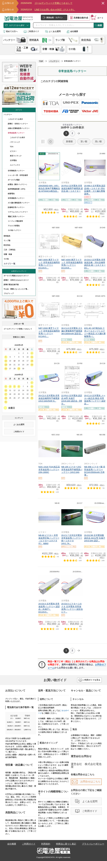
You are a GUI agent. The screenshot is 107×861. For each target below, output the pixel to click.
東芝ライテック (16, 156)
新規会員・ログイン (53, 17)
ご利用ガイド (31, 31)
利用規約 (45, 844)
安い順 (84, 141)
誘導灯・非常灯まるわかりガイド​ (16, 280)
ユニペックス (15, 165)
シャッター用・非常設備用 (18, 175)
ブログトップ (9, 293)
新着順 (69, 141)
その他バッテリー (14, 230)
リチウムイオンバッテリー (18, 212)
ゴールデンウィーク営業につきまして (18, 329)
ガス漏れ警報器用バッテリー (19, 203)
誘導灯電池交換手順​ (11, 285)
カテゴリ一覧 (9, 264)
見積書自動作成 (79, 17)
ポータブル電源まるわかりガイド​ (16, 276)
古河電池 (13, 160)
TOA (11, 147)
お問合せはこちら (86, 781)
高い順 (98, 141)
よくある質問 (53, 31)
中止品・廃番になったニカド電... (16, 289)
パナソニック (15, 142)
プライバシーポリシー (93, 844)
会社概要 (72, 31)
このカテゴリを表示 (15, 119)
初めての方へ (10, 31)
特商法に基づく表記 (66, 844)
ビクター (13, 151)
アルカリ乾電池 (14, 226)
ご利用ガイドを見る (89, 680)
